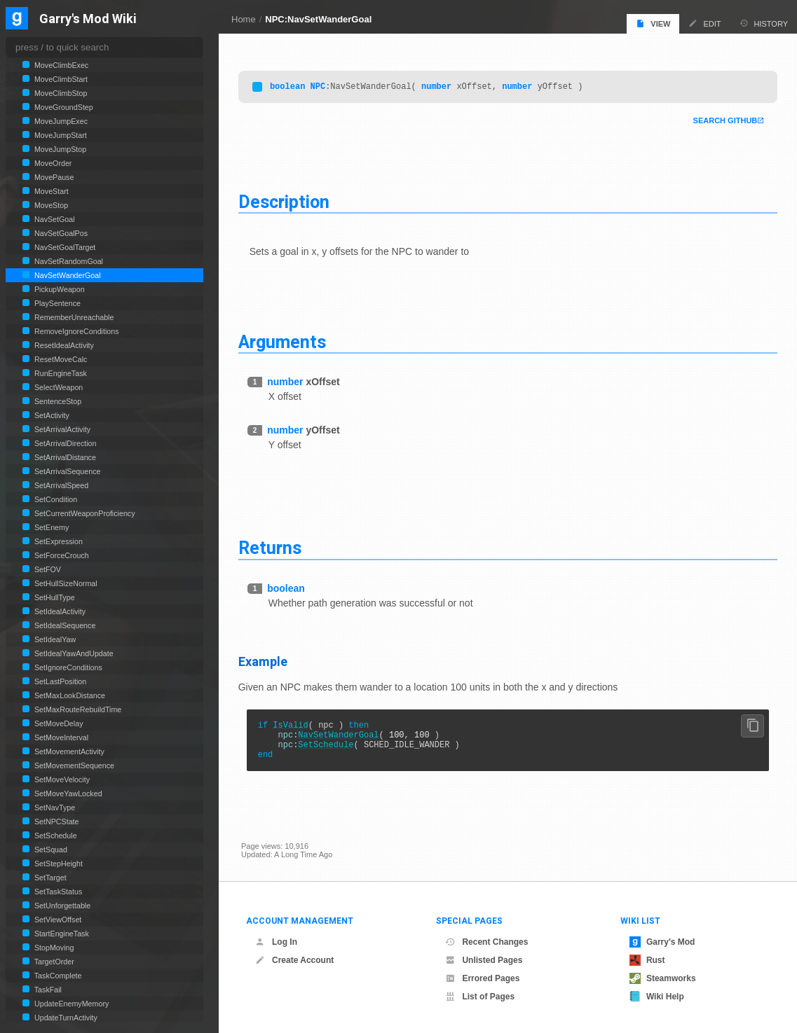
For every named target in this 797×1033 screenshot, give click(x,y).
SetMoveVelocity (61, 779)
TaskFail (47, 989)
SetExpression (57, 541)
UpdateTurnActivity (64, 1017)
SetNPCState (55, 821)
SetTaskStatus (57, 891)
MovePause (53, 177)
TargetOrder (53, 961)
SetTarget (49, 877)
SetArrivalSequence (66, 471)
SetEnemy (50, 527)
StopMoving (53, 947)
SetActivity (50, 415)
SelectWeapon (57, 387)
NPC (321, 87)
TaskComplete (57, 975)
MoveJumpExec (60, 121)
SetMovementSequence (73, 765)
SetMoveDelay (57, 723)
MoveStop (50, 205)
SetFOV (46, 569)
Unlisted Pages (483, 960)
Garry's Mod (662, 942)
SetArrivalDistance (64, 457)
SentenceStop (56, 401)
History (764, 23)
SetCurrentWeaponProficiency (83, 513)
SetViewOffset (56, 919)
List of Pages (480, 996)
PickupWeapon (58, 289)
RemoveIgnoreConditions (75, 331)
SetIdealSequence (63, 625)
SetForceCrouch (60, 555)
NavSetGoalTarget (63, 247)
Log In (276, 942)
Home (243, 19)
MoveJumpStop (59, 149)
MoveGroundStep (62, 107)
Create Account (294, 960)
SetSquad (49, 849)
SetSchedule (329, 751)
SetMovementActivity (68, 751)
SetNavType (53, 807)
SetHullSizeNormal (64, 583)
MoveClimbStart (60, 79)
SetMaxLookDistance (68, 695)
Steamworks (662, 978)
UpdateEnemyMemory (70, 1003)
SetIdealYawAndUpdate (73, 653)
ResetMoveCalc (59, 359)
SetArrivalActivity (61, 429)
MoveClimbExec (60, 65)
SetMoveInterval (60, 737)
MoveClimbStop (59, 93)
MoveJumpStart (59, 135)
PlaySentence (56, 303)
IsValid (293, 727)
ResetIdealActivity (63, 345)
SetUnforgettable (61, 905)
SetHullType (53, 597)
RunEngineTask (59, 373)
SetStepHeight (57, 863)
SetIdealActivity (59, 611)
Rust (647, 960)
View (653, 23)
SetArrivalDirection (64, 443)
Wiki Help (656, 996)
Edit (704, 23)
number (439, 87)
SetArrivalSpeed (60, 485)
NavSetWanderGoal (341, 739)
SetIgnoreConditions (67, 667)
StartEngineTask (60, 933)
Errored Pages (482, 978)
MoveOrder (51, 163)
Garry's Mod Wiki (88, 19)
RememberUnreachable (73, 317)
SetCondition (54, 499)
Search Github (722, 122)
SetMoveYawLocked (67, 793)
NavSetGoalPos (60, 233)
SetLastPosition (59, 681)
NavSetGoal (53, 219)
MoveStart (50, 191)
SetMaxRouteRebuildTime (76, 709)
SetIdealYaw (54, 639)
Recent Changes (486, 942)
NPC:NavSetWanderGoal (318, 19)
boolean (290, 87)
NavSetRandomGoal (67, 261)
